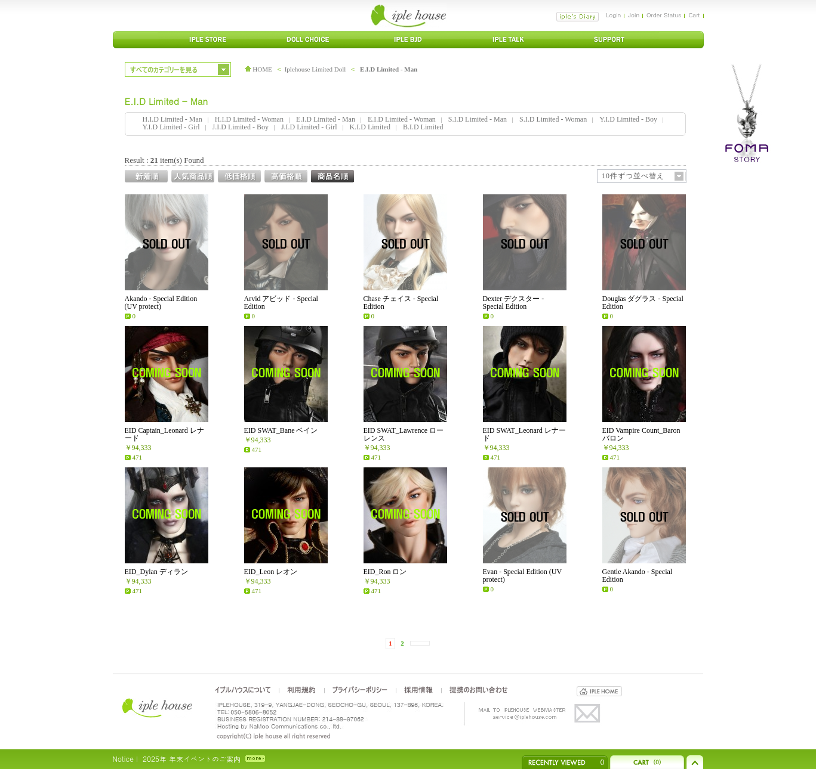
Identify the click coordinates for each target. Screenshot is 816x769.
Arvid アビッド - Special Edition (281, 302)
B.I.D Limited (423, 127)
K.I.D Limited (370, 127)
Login (613, 15)
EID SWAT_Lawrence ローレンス (404, 434)
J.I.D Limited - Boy (241, 127)
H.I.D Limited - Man (172, 119)
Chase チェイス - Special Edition (401, 302)
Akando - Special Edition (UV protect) (161, 302)
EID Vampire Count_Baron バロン (641, 434)
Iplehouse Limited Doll (315, 69)
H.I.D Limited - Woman (249, 119)
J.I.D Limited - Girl (309, 127)
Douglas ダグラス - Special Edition (642, 302)
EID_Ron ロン (385, 572)
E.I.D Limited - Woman (402, 119)
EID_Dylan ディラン (156, 572)
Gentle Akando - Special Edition (637, 576)
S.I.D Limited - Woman (553, 119)
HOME (258, 69)
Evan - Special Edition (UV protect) (522, 576)
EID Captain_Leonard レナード (164, 434)
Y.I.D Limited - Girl (171, 127)
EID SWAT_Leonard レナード (524, 434)
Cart (694, 15)
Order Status (663, 15)
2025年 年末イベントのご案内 (192, 759)
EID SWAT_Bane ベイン (281, 430)
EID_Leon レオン (271, 572)
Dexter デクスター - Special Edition (513, 302)
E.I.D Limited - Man (388, 69)
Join (633, 15)
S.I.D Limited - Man (477, 119)
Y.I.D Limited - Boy (628, 119)
